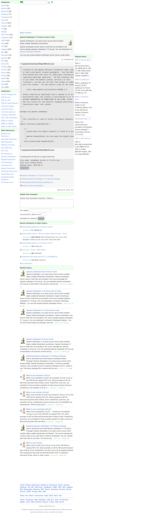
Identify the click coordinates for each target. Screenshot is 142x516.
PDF (2, 61)
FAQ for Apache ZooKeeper (33, 185)
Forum (61, 503)
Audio (3, 5)
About (31, 497)
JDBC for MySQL (7, 123)
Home (22, 33)
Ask (60, 497)
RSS (51, 497)
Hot (26, 497)
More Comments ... (27, 265)
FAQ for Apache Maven (9, 103)
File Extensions (6, 153)
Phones (45, 503)
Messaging (5, 55)
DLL (52, 501)
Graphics (4, 26)
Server (3, 72)
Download (24, 168)
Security (4, 69)
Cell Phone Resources (9, 171)
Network (4, 58)
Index (46, 497)
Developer (30, 501)
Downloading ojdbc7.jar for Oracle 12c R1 (37, 245)
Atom (56, 497)
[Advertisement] (10, 211)
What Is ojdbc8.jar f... (83, 79)
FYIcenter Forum (7, 182)
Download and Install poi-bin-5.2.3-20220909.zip (39, 258)
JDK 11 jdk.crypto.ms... (83, 138)
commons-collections (8, 115)
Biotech (4, 8)
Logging (4, 49)
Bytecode (4, 11)
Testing (3, 81)
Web (2, 84)
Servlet (3, 75)
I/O (2, 29)
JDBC (3, 40)
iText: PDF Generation (9, 117)
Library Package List (8, 94)
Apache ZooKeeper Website (30, 51)
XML (2, 87)
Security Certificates (8, 156)
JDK (2, 43)
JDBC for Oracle (7, 120)
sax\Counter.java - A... (83, 119)
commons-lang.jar (7, 106)
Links (28, 503)
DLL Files (4, 150)
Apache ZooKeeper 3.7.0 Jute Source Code (37, 175)
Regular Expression (8, 159)
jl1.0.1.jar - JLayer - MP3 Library (34, 251)
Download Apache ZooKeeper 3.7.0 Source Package (41, 179)
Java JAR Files (6, 148)
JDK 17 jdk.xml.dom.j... (83, 60)
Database (4, 14)
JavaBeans (5, 37)
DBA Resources (7, 142)
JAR (48, 501)
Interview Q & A (6, 165)
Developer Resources (9, 139)
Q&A (33, 503)
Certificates (64, 501)
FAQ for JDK (5, 100)
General (4, 23)
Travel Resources (7, 174)
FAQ (56, 503)
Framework (5, 17)
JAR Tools (5, 34)
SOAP (3, 78)
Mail (2, 52)
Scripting (4, 67)
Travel (51, 503)
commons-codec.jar (8, 112)
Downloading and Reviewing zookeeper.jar (37, 182)
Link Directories (7, 162)
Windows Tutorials (7, 145)
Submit (41, 220)
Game (3, 20)
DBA (36, 501)
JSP (2, 46)
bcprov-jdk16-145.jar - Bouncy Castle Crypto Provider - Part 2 (44, 235)
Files (57, 501)
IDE (2, 32)
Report (3, 64)
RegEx (22, 503)
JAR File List (6, 97)
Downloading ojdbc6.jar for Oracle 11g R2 (37, 228)
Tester (22, 501)
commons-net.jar (7, 109)
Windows (42, 501)
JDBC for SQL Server (9, 126)
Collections (39, 497)
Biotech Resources (8, 168)
